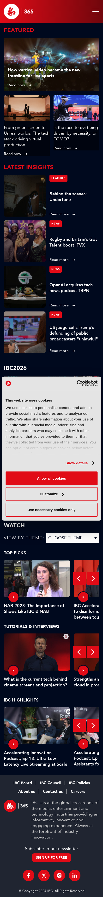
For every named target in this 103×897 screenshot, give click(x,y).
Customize (52, 494)
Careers (78, 791)
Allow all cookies (51, 478)
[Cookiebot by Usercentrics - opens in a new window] (76, 383)
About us (26, 791)
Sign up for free (51, 857)
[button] (95, 11)
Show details (77, 463)
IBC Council (50, 783)
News (55, 223)
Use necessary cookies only (51, 509)
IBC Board (22, 783)
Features (58, 178)
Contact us (53, 791)
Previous (79, 578)
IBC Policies (79, 783)
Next (93, 578)
